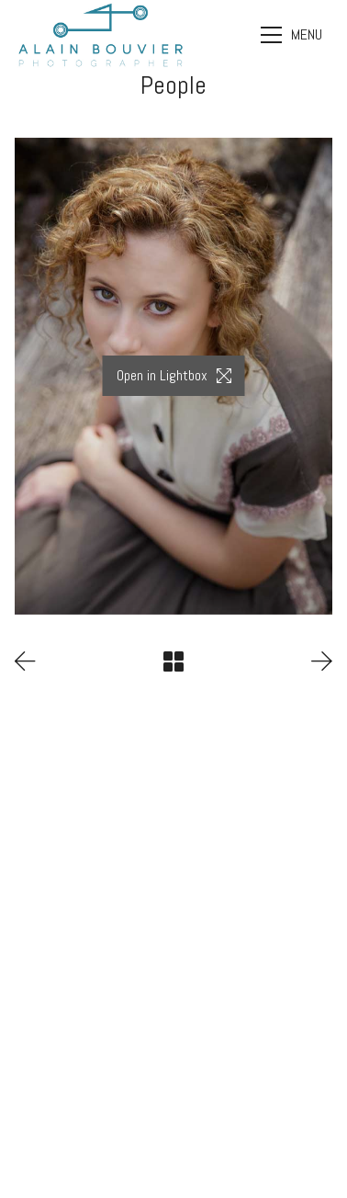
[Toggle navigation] (293, 34)
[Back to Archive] (173, 661)
